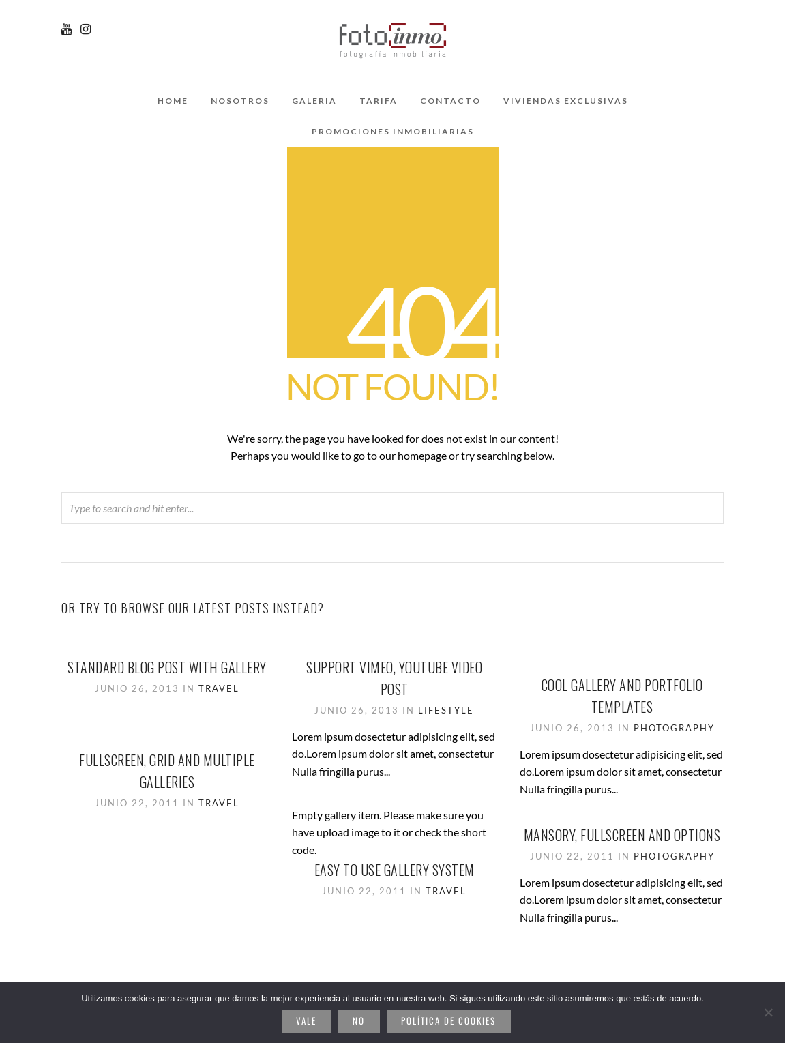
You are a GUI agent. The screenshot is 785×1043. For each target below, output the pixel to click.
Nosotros (240, 101)
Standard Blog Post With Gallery (167, 667)
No (359, 1020)
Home (173, 101)
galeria (314, 101)
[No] (768, 1012)
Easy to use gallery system (394, 870)
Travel (218, 688)
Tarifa (378, 101)
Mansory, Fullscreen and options (622, 835)
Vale (306, 1020)
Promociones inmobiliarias (393, 131)
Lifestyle (446, 710)
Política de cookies (448, 1020)
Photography (674, 727)
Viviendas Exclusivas (565, 101)
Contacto (450, 101)
